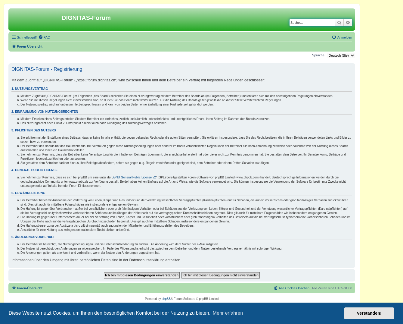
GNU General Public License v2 (134, 177)
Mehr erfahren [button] (228, 313)
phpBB (166, 298)
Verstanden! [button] (369, 313)
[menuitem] (44, 37)
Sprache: (318, 55)
